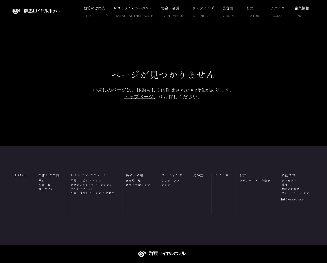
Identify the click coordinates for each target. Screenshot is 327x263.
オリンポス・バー (82, 189)
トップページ (139, 96)
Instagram (295, 199)
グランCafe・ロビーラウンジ (91, 185)
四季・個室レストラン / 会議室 (92, 193)
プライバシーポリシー (296, 193)
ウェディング (170, 181)
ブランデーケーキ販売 (255, 181)
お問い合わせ (290, 189)
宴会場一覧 (133, 181)
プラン (166, 185)
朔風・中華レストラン (85, 181)
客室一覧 (44, 185)
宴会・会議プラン (138, 185)
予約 (41, 181)
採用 (284, 185)
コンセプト (289, 181)
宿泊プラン (46, 189)
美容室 (230, 11)
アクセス (278, 11)
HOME (21, 175)
